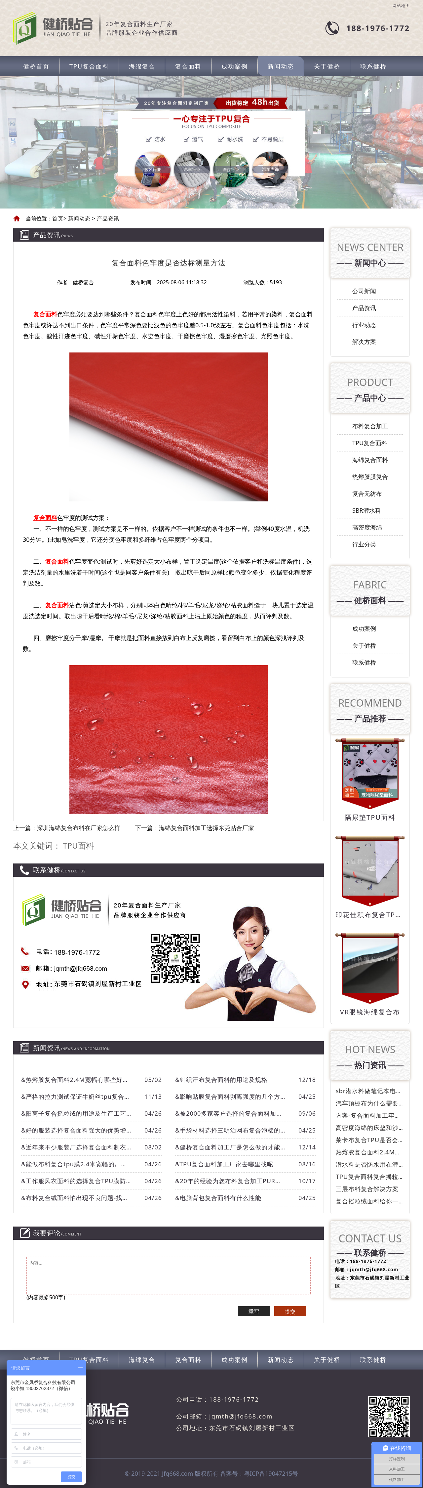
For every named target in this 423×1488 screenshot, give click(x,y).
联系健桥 (373, 66)
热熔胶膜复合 (370, 477)
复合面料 (188, 66)
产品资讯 (107, 218)
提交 (290, 1311)
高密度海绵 (367, 527)
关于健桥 (327, 66)
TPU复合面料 (89, 66)
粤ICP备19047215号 (271, 1473)
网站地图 (401, 5)
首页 (57, 218)
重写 (254, 1311)
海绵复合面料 (370, 460)
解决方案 (364, 342)
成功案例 (234, 66)
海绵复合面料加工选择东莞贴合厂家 (206, 828)
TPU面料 (78, 845)
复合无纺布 (367, 493)
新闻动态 (281, 66)
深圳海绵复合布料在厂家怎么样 (78, 828)
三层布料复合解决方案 (367, 1189)
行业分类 (364, 544)
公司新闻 (364, 291)
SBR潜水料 (366, 510)
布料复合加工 (370, 426)
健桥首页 (36, 66)
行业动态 (364, 325)
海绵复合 (142, 66)
